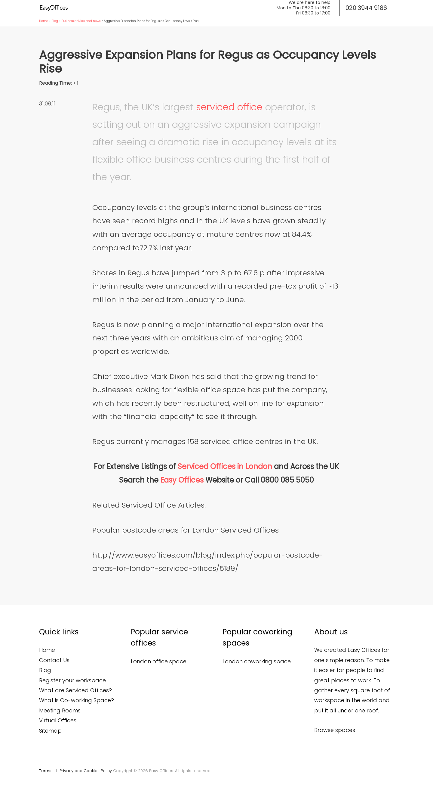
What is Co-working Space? (76, 700)
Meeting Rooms (60, 710)
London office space (158, 661)
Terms (45, 771)
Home (43, 21)
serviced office (229, 107)
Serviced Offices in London (225, 466)
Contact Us (54, 660)
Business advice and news (80, 21)
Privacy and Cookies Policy (86, 771)
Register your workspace (72, 680)
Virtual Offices (57, 720)
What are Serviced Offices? (75, 690)
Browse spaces (334, 730)
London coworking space (257, 661)
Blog (54, 21)
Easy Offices (182, 480)
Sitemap (50, 730)
